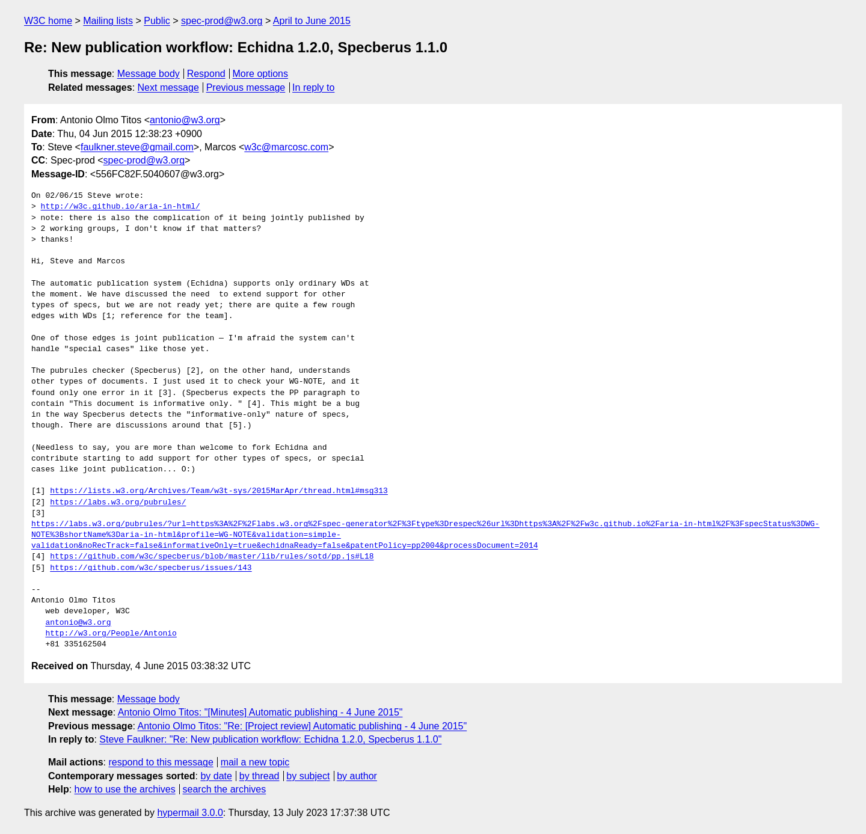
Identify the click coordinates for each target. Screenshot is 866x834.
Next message (168, 87)
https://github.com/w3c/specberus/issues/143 (150, 568)
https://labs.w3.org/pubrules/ (118, 502)
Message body (148, 74)
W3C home (48, 21)
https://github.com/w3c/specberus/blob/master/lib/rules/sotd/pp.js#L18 (211, 556)
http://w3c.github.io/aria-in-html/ (120, 206)
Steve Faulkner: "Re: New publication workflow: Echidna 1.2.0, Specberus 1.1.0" (270, 739)
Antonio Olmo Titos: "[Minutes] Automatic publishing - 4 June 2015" (260, 712)
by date (216, 776)
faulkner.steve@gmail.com (137, 147)
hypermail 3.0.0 (190, 813)
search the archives (224, 789)
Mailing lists (108, 21)
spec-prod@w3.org (221, 21)
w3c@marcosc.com (286, 147)
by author (357, 776)
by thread (259, 776)
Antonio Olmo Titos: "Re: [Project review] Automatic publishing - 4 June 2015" (302, 726)
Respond (206, 74)
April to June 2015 (312, 21)
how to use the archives (125, 789)
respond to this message (160, 762)
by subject (308, 776)
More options (261, 74)
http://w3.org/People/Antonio (110, 633)
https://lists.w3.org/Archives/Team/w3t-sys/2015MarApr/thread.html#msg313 (219, 491)
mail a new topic (255, 762)
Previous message (246, 87)
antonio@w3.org (185, 120)
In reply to (313, 87)
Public (157, 21)
